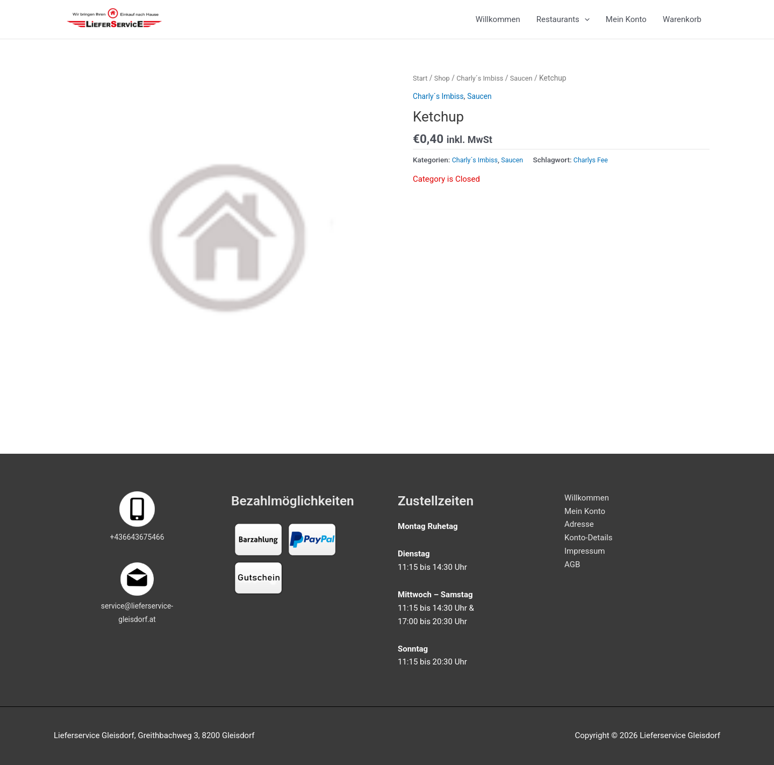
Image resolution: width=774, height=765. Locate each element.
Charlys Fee (598, 171)
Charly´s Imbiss (484, 89)
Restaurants (563, 25)
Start (421, 89)
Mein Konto (626, 25)
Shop (443, 89)
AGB (572, 564)
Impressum (584, 551)
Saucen (529, 89)
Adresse (579, 525)
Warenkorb (682, 25)
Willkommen (498, 25)
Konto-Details (588, 537)
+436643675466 (137, 537)
